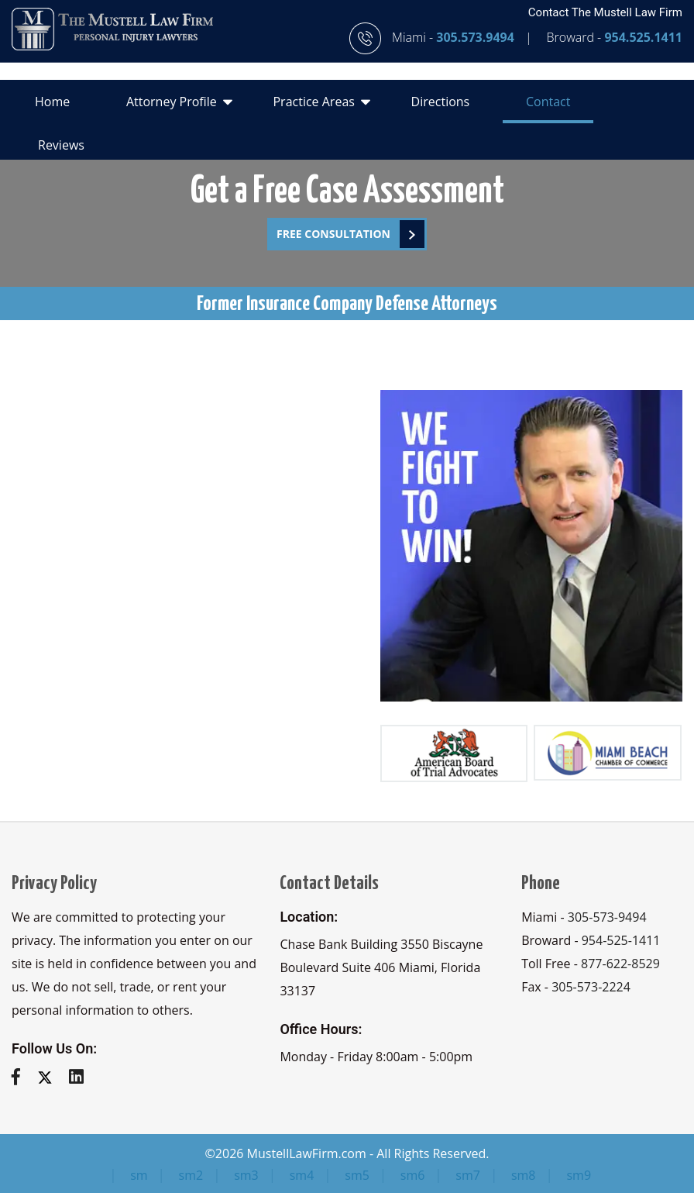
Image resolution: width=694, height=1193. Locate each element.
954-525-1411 (621, 940)
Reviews (61, 144)
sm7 (467, 1175)
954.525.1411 (643, 37)
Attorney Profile (179, 101)
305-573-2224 (590, 986)
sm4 (302, 1175)
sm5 (357, 1175)
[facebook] (22, 1076)
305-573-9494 (607, 917)
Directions (440, 101)
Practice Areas (321, 101)
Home (52, 101)
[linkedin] (82, 1076)
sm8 (523, 1175)
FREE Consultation (350, 234)
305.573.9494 (476, 37)
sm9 (578, 1175)
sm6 (412, 1175)
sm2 (191, 1175)
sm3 (246, 1175)
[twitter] (51, 1076)
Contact (548, 101)
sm (138, 1175)
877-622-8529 (620, 963)
